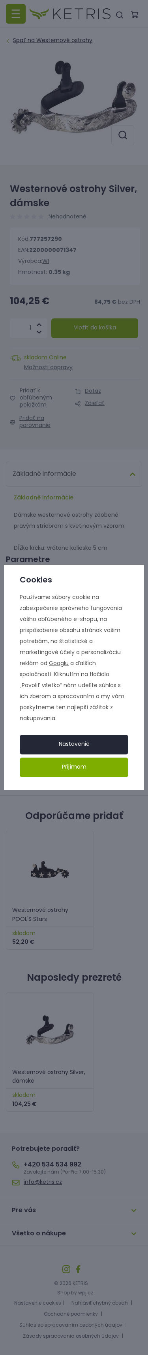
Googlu (59, 664)
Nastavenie (74, 744)
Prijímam (74, 767)
